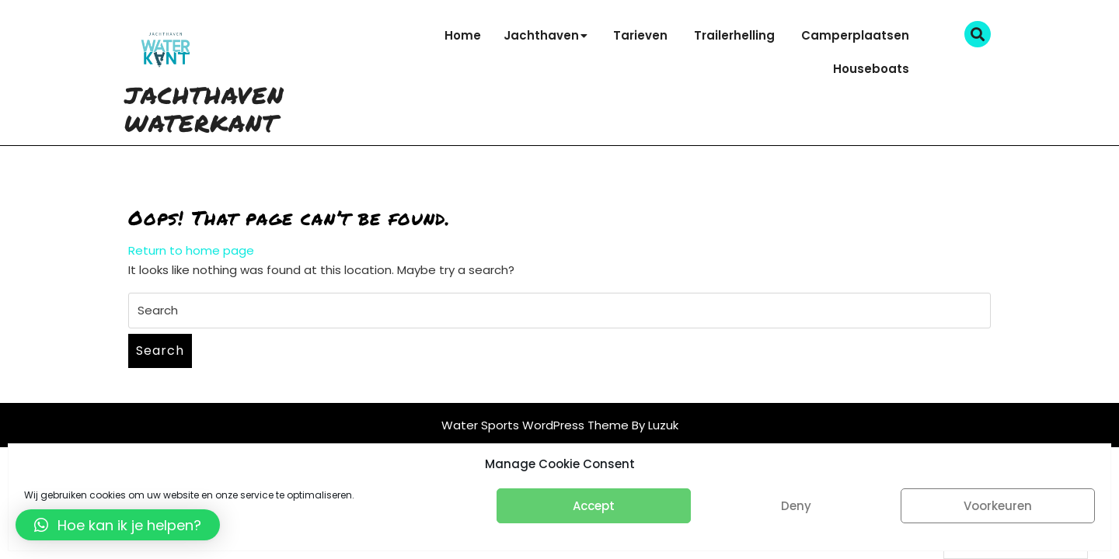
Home (462, 35)
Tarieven (640, 35)
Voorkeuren (998, 506)
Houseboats (871, 69)
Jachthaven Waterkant (204, 109)
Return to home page (191, 250)
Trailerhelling (734, 35)
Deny (796, 506)
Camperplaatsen (855, 35)
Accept (594, 506)
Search (160, 350)
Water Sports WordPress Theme (536, 425)
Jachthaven (541, 35)
